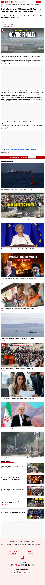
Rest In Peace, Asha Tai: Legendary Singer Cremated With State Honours (12, 501)
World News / (6, 4)
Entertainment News (4, 504)
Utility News (3, 400)
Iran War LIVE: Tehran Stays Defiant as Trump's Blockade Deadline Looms (18, 278)
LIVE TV (39, 2)
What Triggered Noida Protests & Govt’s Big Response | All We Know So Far (19, 368)
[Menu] (42, 2)
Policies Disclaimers (29, 544)
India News (3, 310)
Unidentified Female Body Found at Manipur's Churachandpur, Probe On (13, 467)
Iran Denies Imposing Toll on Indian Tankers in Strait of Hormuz (16, 189)
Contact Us (9, 544)
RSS (2, 547)
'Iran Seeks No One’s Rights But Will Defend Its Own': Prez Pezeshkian (17, 428)
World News (3, 24)
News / (2, 4)
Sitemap (22, 544)
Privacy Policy (16, 544)
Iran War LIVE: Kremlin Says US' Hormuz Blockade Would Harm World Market (11, 478)
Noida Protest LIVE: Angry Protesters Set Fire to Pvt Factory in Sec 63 (17, 219)
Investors (38, 544)
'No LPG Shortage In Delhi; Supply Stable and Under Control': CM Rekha (18, 308)
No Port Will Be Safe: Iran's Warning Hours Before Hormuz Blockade (17, 338)
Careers (6, 547)
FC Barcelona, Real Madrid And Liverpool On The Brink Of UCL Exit (13, 513)
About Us (3, 544)
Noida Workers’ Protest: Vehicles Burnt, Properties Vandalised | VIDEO (17, 458)
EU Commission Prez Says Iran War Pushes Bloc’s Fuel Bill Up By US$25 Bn (18, 249)
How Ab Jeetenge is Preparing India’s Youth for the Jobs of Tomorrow (17, 398)
